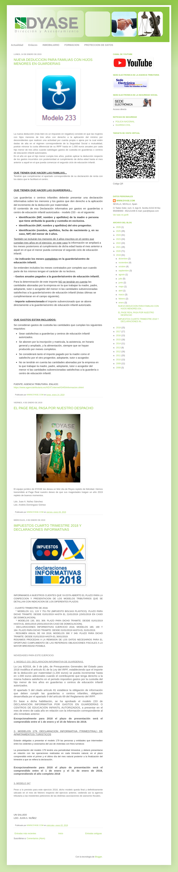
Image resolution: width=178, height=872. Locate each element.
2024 (118, 235)
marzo (122, 294)
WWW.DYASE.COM (35, 395)
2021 (118, 247)
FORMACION (72, 45)
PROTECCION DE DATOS (98, 45)
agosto (122, 274)
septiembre (124, 270)
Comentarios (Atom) (36, 838)
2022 (118, 243)
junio (121, 282)
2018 (118, 327)
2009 (118, 363)
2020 (118, 251)
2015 (118, 339)
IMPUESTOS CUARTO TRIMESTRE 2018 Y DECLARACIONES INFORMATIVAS (47, 527)
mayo (121, 286)
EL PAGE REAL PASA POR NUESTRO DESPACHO (53, 408)
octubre (122, 266)
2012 (118, 351)
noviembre (124, 262)
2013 (118, 347)
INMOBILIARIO (51, 45)
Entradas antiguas (93, 833)
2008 (118, 367)
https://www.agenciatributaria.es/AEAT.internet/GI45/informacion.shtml (49, 387)
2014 (118, 343)
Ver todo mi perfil (120, 215)
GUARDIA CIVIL (123, 125)
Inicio (60, 833)
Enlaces (32, 45)
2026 (118, 227)
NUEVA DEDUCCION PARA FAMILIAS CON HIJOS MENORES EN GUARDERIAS (53, 62)
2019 (118, 255)
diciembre (123, 258)
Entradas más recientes (25, 833)
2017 (118, 331)
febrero (122, 299)
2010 (118, 359)
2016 (118, 335)
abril (121, 290)
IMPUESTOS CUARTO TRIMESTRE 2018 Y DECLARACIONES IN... (138, 320)
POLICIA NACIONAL (125, 121)
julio (121, 278)
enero (121, 302)
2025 (118, 231)
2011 (118, 355)
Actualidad (17, 45)
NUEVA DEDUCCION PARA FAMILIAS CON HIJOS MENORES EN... (138, 307)
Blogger (98, 857)
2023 (118, 239)
